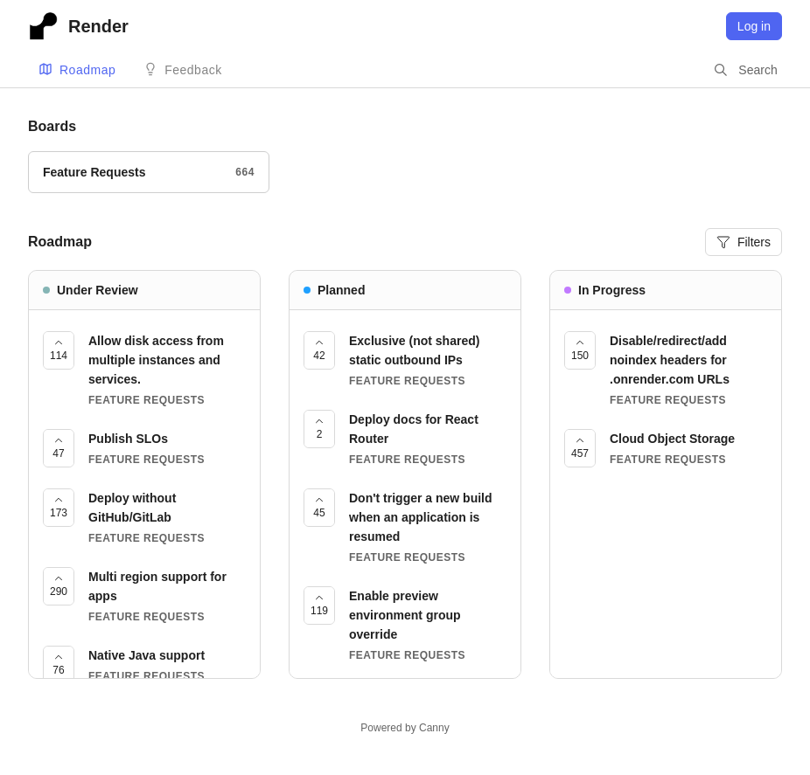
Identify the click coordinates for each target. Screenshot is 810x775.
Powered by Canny (404, 728)
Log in (754, 26)
